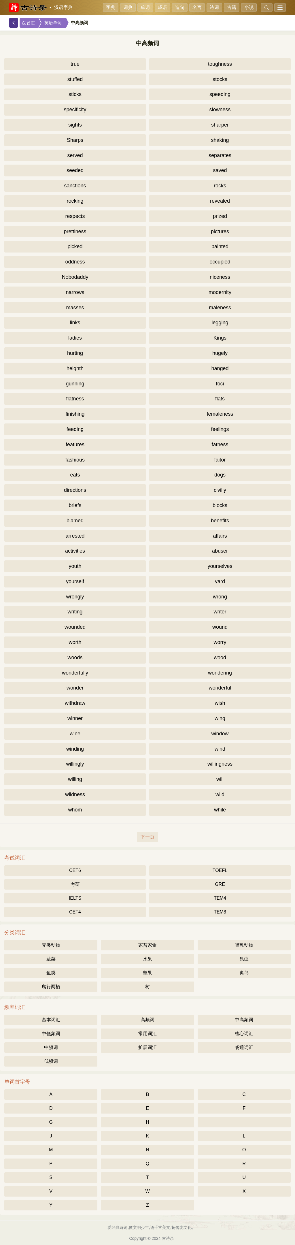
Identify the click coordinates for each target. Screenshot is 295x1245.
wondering (220, 673)
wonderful (220, 688)
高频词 (147, 1019)
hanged (219, 368)
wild (219, 794)
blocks (220, 505)
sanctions (75, 186)
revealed (220, 201)
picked (74, 246)
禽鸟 (244, 972)
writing (74, 612)
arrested (74, 536)
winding (75, 749)
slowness (219, 109)
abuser (220, 551)
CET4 (75, 911)
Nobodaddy (75, 277)
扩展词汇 (147, 1047)
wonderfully (75, 673)
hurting (75, 353)
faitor (220, 460)
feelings (220, 429)
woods (74, 657)
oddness (75, 262)
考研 (75, 884)
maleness (220, 307)
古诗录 (168, 1238)
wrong (220, 597)
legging (219, 322)
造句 (179, 7)
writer (220, 612)
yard (220, 581)
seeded (75, 170)
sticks (75, 94)
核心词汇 (244, 1033)
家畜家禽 (147, 945)
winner (75, 718)
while (220, 810)
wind (220, 749)
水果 (147, 958)
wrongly (75, 597)
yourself (75, 581)
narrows (75, 292)
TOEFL (220, 870)
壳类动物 (51, 945)
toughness (220, 64)
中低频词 (51, 1033)
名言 (197, 7)
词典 (128, 7)
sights (75, 125)
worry (220, 642)
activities (75, 551)
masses (75, 307)
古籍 (231, 7)
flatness (75, 399)
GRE (220, 884)
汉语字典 (63, 7)
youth (75, 566)
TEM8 (220, 911)
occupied (219, 262)
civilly (220, 490)
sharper (220, 125)
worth (75, 642)
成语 (162, 7)
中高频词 (244, 1019)
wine (75, 734)
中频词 (51, 1047)
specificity (75, 109)
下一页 (147, 837)
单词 (145, 7)
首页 (28, 22)
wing (220, 718)
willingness (219, 764)
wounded (75, 627)
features (75, 444)
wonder (75, 688)
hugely (220, 353)
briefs (75, 505)
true (75, 64)
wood (220, 657)
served (75, 155)
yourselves (219, 566)
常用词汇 (147, 1033)
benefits (220, 520)
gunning (75, 384)
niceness (220, 277)
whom (75, 810)
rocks (220, 186)
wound (220, 627)
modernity (220, 292)
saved (220, 170)
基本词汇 (51, 1019)
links (75, 322)
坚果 (147, 972)
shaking (220, 140)
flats (220, 399)
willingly (75, 764)
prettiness (75, 231)
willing (75, 779)
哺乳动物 (244, 945)
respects (75, 216)
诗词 (214, 7)
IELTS (75, 898)
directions (75, 490)
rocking (75, 201)
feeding (75, 429)
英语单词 (53, 22)
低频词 (51, 1061)
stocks (220, 79)
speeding (219, 94)
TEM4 (220, 898)
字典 (110, 7)
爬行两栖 (51, 986)
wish (220, 703)
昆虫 (244, 958)
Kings (219, 338)
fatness (219, 444)
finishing (74, 414)
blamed (75, 520)
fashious (75, 460)
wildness (75, 794)
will (220, 779)
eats (75, 475)
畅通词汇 (244, 1047)
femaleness (220, 414)
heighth (75, 368)
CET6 (75, 870)
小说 (249, 7)
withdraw (75, 703)
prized (220, 216)
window (219, 734)
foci (220, 384)
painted (219, 246)
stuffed (75, 79)
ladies (75, 338)
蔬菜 (51, 958)
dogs (220, 475)
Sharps (75, 140)
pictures (220, 231)
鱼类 (51, 972)
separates (220, 155)
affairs (220, 536)
